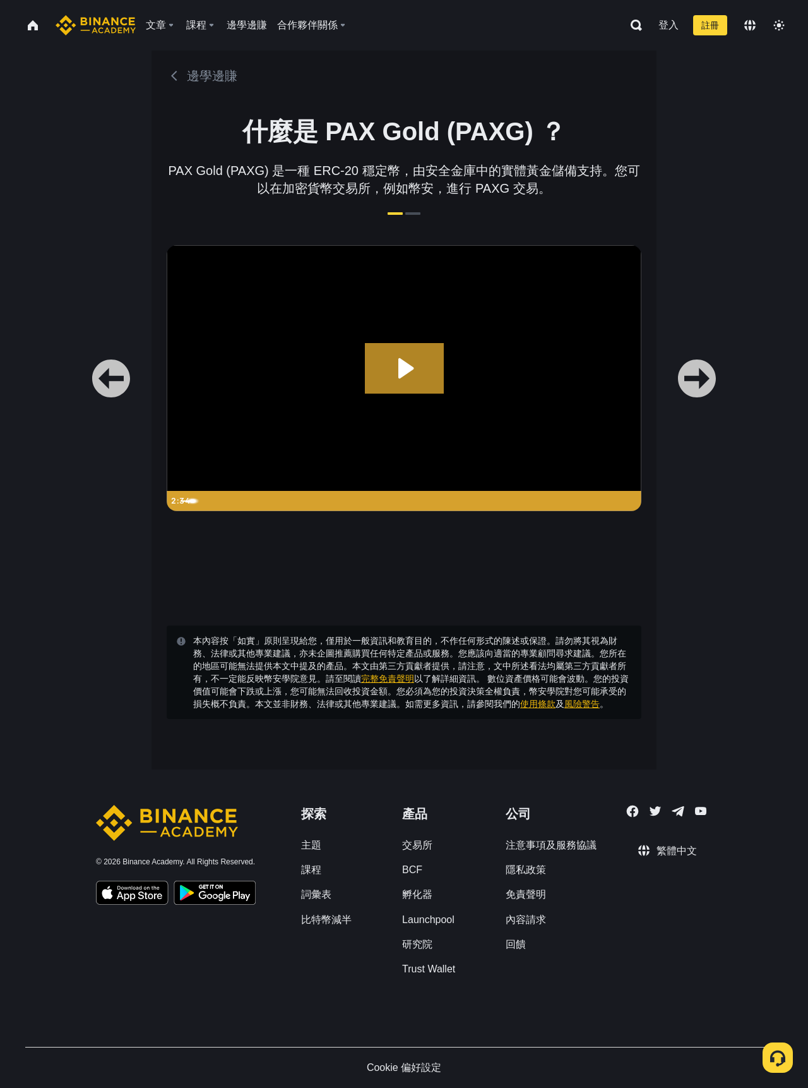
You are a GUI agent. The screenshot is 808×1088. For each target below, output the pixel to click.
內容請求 (526, 919)
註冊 (710, 25)
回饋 (516, 944)
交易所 (417, 845)
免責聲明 (526, 894)
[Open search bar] (632, 25)
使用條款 (538, 704)
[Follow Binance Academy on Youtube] (700, 811)
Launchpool (428, 919)
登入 (668, 25)
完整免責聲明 (387, 679)
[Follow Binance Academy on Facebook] (632, 811)
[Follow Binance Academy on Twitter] (655, 811)
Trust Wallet (428, 969)
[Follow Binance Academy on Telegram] (678, 811)
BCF (412, 869)
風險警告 (582, 704)
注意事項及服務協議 (551, 845)
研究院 (417, 944)
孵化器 (417, 894)
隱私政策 (526, 869)
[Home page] (96, 25)
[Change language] (750, 25)
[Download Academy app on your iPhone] (132, 895)
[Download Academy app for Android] (215, 895)
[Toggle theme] (779, 25)
